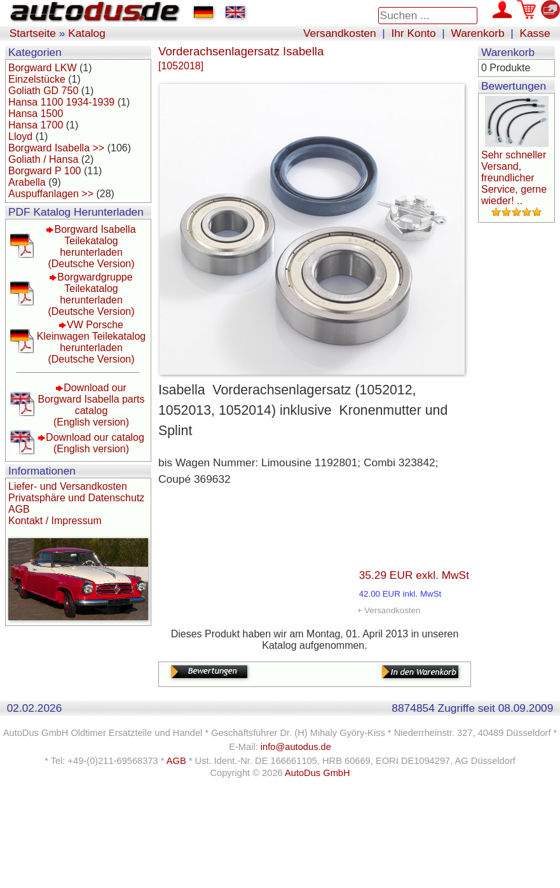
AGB (19, 509)
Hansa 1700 (35, 125)
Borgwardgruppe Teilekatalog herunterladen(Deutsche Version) (91, 294)
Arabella (27, 182)
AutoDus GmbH (317, 773)
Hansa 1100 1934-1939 (61, 102)
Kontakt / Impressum (55, 520)
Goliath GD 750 (43, 90)
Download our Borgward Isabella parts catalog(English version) (91, 404)
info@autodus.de (296, 747)
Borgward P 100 (44, 170)
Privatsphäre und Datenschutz (76, 497)
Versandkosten (339, 33)
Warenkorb (478, 33)
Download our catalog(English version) (95, 443)
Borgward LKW (42, 67)
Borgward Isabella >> (56, 147)
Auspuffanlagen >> (50, 193)
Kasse (534, 33)
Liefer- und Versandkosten (67, 486)
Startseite (33, 33)
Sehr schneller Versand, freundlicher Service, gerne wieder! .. (514, 177)
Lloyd (20, 136)
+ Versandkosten (389, 610)
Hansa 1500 (35, 113)
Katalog (87, 33)
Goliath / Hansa (43, 159)
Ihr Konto (413, 33)
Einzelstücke (36, 79)
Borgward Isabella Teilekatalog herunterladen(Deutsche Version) (91, 246)
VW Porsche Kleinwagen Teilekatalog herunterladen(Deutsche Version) (91, 341)
